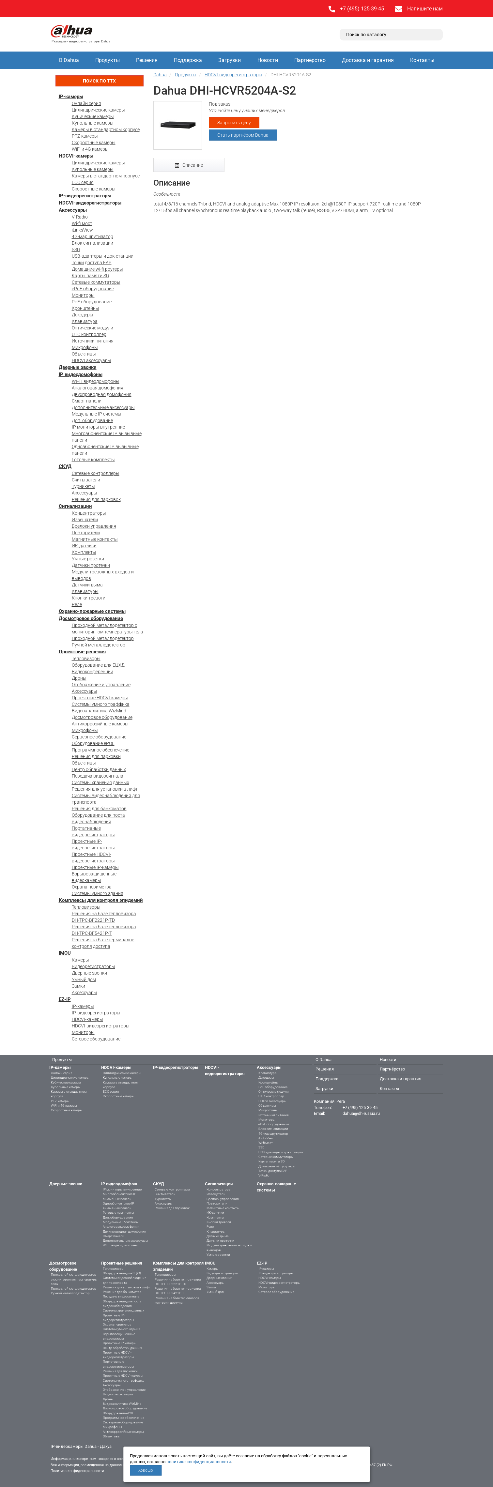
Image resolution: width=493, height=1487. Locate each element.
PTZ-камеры (85, 136)
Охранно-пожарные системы (92, 611)
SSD (76, 249)
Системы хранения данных (100, 782)
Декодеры (82, 314)
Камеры (80, 960)
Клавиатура (85, 321)
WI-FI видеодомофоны (95, 381)
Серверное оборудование (99, 736)
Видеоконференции (92, 671)
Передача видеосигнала (97, 776)
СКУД (65, 466)
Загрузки (229, 60)
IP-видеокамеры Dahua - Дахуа (81, 1446)
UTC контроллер (89, 334)
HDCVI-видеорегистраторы (90, 203)
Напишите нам (425, 9)
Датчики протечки (91, 565)
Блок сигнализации (92, 243)
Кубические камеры (93, 116)
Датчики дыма (87, 584)
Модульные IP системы (96, 414)
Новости (267, 60)
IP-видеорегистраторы (85, 196)
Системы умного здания (97, 893)
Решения (147, 60)
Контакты (422, 60)
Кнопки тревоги (88, 597)
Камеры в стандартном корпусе (106, 129)
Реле (77, 604)
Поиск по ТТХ (99, 80)
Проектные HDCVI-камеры (100, 697)
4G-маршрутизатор (92, 236)
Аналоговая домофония (97, 387)
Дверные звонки (78, 367)
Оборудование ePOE (93, 743)
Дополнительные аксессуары (103, 407)
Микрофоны (85, 347)
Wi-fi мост (82, 223)
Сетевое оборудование (96, 1038)
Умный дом (84, 979)
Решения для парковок (96, 499)
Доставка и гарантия (368, 60)
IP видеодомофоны (80, 374)
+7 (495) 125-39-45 (362, 9)
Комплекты (84, 552)
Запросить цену (234, 122)
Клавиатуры (85, 591)
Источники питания (93, 340)
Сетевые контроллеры (95, 473)
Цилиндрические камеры (98, 110)
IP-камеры (71, 96)
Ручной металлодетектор (98, 644)
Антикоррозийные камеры (100, 723)
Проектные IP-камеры (95, 867)
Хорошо (145, 1470)
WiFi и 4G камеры (90, 149)
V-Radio (80, 217)
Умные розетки (88, 558)
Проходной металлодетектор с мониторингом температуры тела (74, 1279)
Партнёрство (310, 60)
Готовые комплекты (93, 459)
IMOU (65, 953)
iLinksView (82, 230)
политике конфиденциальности (198, 1461)
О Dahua (69, 60)
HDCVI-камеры (76, 156)
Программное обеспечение (100, 749)
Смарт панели (86, 400)
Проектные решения (82, 652)
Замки (78, 986)
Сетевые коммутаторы (96, 282)
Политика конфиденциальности (77, 1471)
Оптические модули (92, 327)
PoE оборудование (92, 301)
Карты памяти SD (90, 275)
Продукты (107, 60)
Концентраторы (89, 513)
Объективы (84, 354)
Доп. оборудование (92, 420)
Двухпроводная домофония (101, 394)
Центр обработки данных (99, 769)
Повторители (86, 532)
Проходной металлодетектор (103, 638)
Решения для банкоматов (99, 808)
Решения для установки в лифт (105, 789)
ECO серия (83, 182)
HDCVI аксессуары (91, 360)
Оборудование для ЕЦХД (98, 665)
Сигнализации (75, 506)
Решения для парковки (96, 756)
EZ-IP (65, 999)
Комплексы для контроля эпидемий (101, 900)
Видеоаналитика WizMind (99, 710)
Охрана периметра (92, 886)
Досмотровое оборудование (91, 618)
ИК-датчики (84, 545)
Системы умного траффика (101, 704)
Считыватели (86, 479)
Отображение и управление (101, 684)
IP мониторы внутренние (98, 427)
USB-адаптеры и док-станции (102, 256)
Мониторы (83, 295)
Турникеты (83, 486)
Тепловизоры (86, 658)
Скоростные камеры (94, 142)
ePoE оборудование (93, 288)
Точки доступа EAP (92, 262)
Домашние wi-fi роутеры (97, 269)
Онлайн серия (86, 103)
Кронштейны (85, 308)
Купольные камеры (93, 123)
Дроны (79, 678)
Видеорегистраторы (93, 966)
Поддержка (188, 60)
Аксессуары (73, 210)
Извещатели (85, 519)
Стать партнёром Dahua (243, 135)
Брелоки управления (94, 526)
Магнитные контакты (95, 539)
